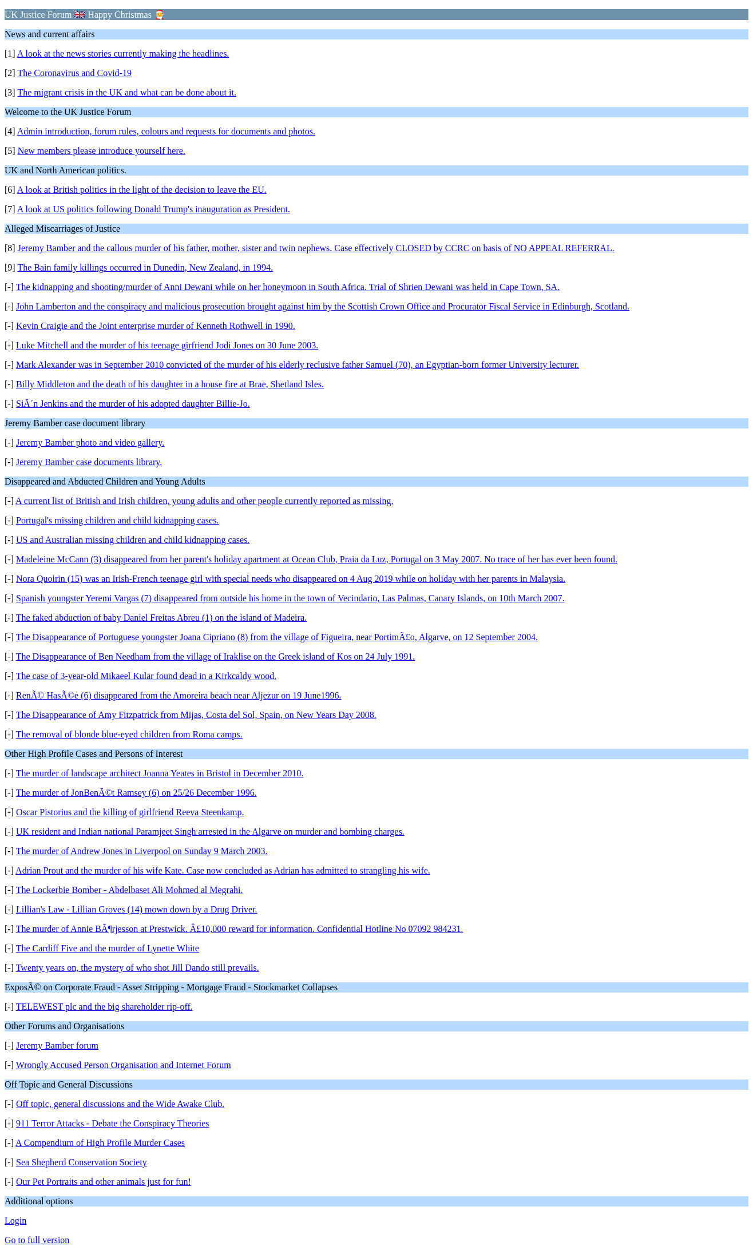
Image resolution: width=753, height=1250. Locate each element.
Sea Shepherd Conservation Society (81, 1162)
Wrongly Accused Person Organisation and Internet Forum (123, 1065)
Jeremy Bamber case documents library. (89, 462)
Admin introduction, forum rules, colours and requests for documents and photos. (166, 131)
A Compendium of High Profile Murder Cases (100, 1143)
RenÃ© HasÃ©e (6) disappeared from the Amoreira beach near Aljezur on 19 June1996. (179, 695)
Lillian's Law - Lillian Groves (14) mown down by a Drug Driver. (136, 909)
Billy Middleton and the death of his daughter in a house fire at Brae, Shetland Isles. (170, 384)
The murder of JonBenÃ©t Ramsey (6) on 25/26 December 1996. (136, 792)
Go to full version (37, 1240)
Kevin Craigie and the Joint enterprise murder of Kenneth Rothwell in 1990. (155, 326)
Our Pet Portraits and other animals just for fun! (103, 1181)
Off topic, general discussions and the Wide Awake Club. (120, 1104)
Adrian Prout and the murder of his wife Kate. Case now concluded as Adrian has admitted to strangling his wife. (222, 870)
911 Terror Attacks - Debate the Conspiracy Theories (112, 1123)
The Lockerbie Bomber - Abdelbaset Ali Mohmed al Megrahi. (129, 890)
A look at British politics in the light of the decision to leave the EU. (142, 190)
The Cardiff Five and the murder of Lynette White (107, 948)
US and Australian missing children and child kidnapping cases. (132, 540)
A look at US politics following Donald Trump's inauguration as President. (153, 209)
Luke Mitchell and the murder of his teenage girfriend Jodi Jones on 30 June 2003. (167, 345)
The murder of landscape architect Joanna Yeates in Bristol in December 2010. (160, 773)
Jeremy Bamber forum (57, 1045)
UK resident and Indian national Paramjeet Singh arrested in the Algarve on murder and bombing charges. (210, 831)
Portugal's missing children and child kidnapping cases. (117, 520)
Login (15, 1220)
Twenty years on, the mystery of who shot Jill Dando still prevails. (137, 968)
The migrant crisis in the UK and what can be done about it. (126, 92)
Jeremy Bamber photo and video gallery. (90, 442)
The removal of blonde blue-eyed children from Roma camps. (129, 734)
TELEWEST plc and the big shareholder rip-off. (104, 1006)
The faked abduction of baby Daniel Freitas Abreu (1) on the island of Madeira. (161, 617)
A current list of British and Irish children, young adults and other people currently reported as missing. (204, 501)
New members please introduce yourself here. (101, 151)
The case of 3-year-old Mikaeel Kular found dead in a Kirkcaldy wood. (146, 676)
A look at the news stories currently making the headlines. (123, 53)
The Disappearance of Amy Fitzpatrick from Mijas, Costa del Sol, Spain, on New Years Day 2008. (196, 715)
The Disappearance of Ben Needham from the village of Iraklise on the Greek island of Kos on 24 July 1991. (215, 656)
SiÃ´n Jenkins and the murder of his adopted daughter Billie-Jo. (133, 403)
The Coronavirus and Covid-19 (74, 73)
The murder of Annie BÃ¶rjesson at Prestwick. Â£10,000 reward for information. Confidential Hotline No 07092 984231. (239, 929)
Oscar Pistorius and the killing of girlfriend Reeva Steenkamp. (130, 812)
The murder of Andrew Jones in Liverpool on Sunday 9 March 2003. (142, 851)
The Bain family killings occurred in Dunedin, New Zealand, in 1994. (145, 267)
